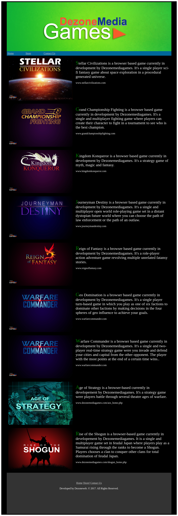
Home (11, 53)
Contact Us (49, 53)
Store (28, 53)
